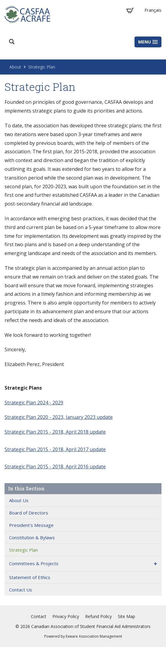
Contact (38, 616)
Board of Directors (28, 513)
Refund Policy (98, 616)
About (15, 67)
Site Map (126, 616)
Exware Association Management (94, 636)
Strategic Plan (41, 67)
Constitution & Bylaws (32, 537)
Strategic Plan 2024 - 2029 (34, 402)
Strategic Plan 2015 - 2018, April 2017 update (55, 449)
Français (152, 10)
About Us (18, 500)
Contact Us (20, 590)
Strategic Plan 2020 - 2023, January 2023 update (59, 417)
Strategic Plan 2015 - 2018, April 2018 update (55, 432)
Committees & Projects (33, 563)
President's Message (31, 525)
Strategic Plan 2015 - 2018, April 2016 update (55, 466)
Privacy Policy (65, 616)
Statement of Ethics (29, 577)
